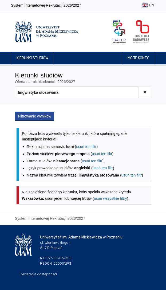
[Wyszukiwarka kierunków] (77, 92)
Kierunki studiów (32, 58)
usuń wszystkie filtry (110, 198)
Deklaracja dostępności (38, 274)
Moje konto (138, 58)
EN (147, 5)
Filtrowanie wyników (34, 116)
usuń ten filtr (86, 146)
